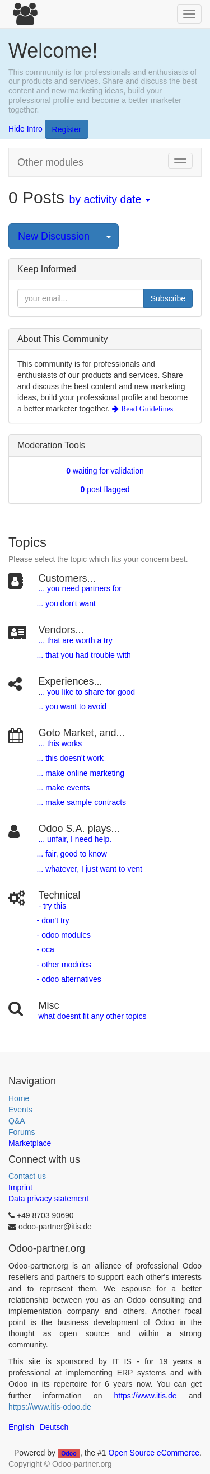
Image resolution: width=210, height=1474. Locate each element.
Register (66, 129)
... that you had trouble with (83, 655)
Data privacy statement (48, 1198)
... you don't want (65, 603)
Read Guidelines (146, 409)
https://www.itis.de (145, 1395)
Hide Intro (25, 128)
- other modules (63, 964)
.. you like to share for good (87, 691)
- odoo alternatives (68, 979)
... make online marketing (79, 773)
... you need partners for (80, 588)
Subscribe (168, 298)
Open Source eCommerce (153, 1452)
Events (20, 1109)
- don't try (53, 920)
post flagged (105, 489)
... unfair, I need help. (74, 839)
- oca (45, 949)
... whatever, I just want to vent (88, 868)
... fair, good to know (72, 853)
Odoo (68, 1453)
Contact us (27, 1176)
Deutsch (54, 1426)
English (21, 1426)
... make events (62, 787)
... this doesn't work (70, 758)
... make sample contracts (82, 802)
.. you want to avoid (73, 706)
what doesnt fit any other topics (92, 1016)
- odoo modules (63, 934)
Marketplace (29, 1143)
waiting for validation (105, 470)
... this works (60, 743)
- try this (52, 905)
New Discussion (54, 236)
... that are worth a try (75, 640)
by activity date (109, 199)
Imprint (20, 1187)
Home (18, 1098)
